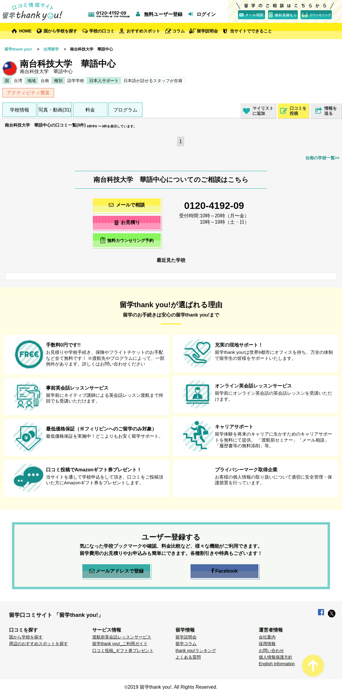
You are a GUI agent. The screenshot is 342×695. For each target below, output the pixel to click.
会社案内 (267, 637)
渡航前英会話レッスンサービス (121, 637)
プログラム (125, 109)
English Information (277, 663)
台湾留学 (51, 49)
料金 (90, 109)
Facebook (224, 571)
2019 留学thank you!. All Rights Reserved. (173, 687)
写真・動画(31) (54, 109)
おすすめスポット (143, 31)
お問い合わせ (271, 650)
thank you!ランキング (196, 650)
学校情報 (19, 109)
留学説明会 (207, 31)
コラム (178, 31)
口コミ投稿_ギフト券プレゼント (123, 650)
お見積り (127, 222)
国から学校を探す (60, 31)
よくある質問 (188, 657)
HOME (25, 31)
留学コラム (186, 643)
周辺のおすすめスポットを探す (38, 643)
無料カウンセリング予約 (127, 240)
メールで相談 (127, 204)
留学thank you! (18, 49)
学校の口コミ (102, 31)
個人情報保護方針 (275, 657)
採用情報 (267, 643)
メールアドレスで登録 (116, 571)
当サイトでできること (251, 31)
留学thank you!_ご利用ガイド (120, 643)
